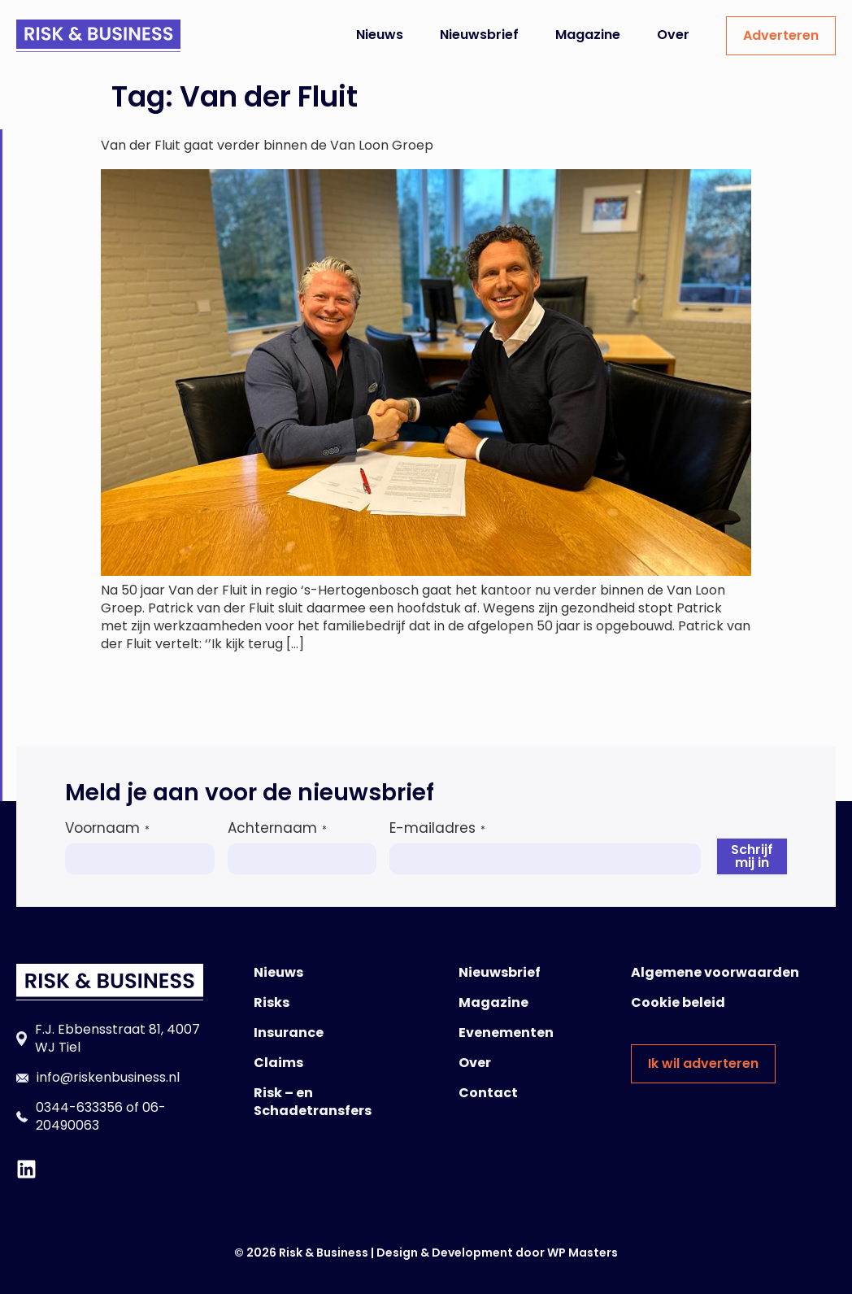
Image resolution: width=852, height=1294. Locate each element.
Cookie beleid (678, 1002)
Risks (271, 1002)
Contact (488, 1092)
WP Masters (582, 1252)
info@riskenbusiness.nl (108, 1077)
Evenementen (506, 1032)
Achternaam (277, 828)
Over (673, 34)
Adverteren (781, 35)
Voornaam (107, 828)
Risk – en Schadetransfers (313, 1101)
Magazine (587, 34)
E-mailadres (437, 828)
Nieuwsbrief (479, 34)
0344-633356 (79, 1107)
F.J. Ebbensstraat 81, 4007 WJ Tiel (117, 1038)
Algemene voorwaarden (715, 972)
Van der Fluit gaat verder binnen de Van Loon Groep (267, 145)
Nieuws (379, 34)
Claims (278, 1062)
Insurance (289, 1032)
